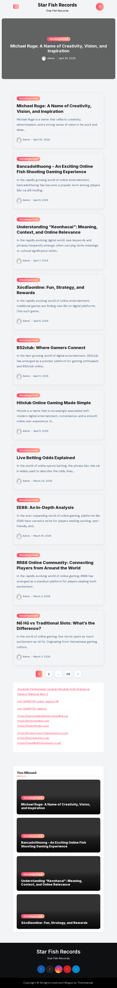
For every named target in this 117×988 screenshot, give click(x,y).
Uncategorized (58, 38)
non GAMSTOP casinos (31, 708)
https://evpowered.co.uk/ (33, 738)
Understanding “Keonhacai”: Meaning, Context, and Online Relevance (51, 882)
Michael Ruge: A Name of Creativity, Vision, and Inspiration (58, 49)
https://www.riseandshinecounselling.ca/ (42, 716)
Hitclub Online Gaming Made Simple (54, 402)
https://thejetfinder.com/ (33, 726)
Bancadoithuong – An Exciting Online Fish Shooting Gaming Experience (53, 844)
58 (68, 674)
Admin (48, 58)
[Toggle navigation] (16, 7)
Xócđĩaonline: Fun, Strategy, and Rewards (54, 923)
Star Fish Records (57, 5)
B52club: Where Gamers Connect (51, 347)
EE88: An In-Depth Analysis (45, 507)
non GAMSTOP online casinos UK (38, 701)
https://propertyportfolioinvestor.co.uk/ (42, 733)
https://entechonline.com (33, 721)
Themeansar (85, 983)
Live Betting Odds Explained (46, 457)
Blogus (69, 983)
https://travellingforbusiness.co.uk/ (39, 743)
